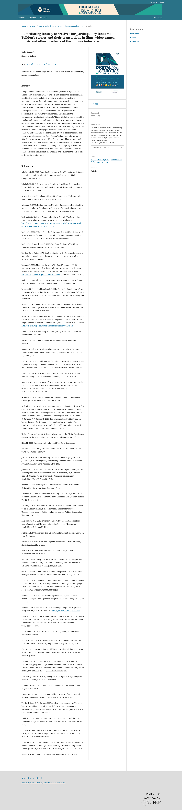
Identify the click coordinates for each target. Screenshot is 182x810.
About (43, 17)
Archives (32, 17)
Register (154, 2)
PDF (96, 104)
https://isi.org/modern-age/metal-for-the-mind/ (40, 274)
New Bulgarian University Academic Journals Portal (43, 782)
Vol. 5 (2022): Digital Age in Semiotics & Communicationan (61, 26)
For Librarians (135, 41)
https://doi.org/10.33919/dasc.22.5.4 (41, 64)
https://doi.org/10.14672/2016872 (66, 611)
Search (158, 17)
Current (21, 17)
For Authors (135, 37)
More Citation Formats (101, 147)
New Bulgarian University (32, 778)
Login (162, 2)
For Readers (135, 34)
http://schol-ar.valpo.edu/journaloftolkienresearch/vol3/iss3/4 (47, 326)
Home (23, 26)
